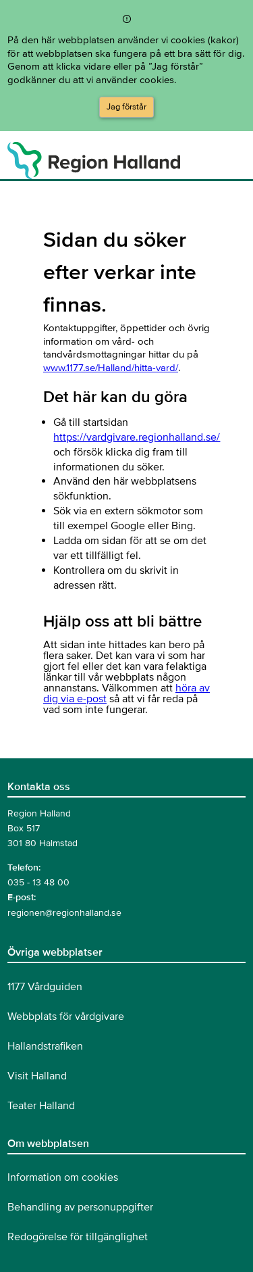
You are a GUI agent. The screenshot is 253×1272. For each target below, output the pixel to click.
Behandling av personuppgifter (80, 1207)
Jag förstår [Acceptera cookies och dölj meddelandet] (126, 106)
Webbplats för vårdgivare (65, 1016)
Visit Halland (37, 1076)
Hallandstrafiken (45, 1046)
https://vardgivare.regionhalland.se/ (136, 437)
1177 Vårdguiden (44, 987)
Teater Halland (41, 1105)
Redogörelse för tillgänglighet (77, 1237)
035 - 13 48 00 (38, 882)
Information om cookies (62, 1177)
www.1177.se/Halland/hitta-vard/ (110, 368)
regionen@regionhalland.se (64, 913)
